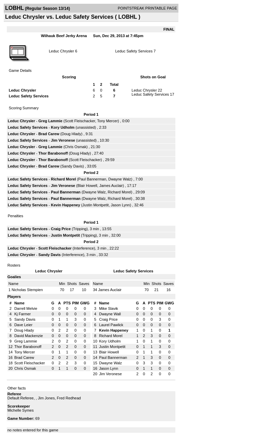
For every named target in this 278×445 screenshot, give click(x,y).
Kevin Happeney (65, 205)
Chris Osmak (76, 147)
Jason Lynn (120, 205)
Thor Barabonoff (53, 153)
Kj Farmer (22, 314)
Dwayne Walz (119, 179)
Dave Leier (23, 325)
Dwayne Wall (110, 314)
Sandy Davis (72, 166)
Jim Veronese (63, 140)
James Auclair (110, 186)
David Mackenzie (28, 336)
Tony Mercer (107, 121)
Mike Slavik (108, 308)
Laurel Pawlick (111, 325)
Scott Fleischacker (80, 121)
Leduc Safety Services (133, 51)
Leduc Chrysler (61, 51)
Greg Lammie (50, 121)
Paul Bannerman (92, 179)
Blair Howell (87, 186)
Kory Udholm (62, 127)
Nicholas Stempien (27, 290)
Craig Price (61, 229)
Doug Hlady (71, 134)
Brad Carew (49, 134)
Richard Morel (63, 179)
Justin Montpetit (96, 205)
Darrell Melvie (25, 308)
